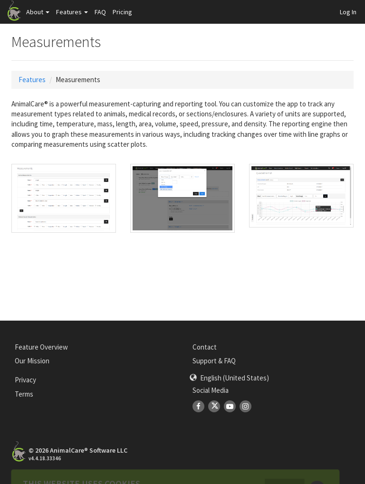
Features (32, 79)
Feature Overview (41, 346)
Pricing (122, 12)
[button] (229, 377)
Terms (24, 394)
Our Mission (32, 360)
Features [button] (72, 12)
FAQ (100, 12)
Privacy (25, 379)
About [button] (37, 12)
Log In (348, 12)
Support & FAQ (214, 360)
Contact (204, 346)
